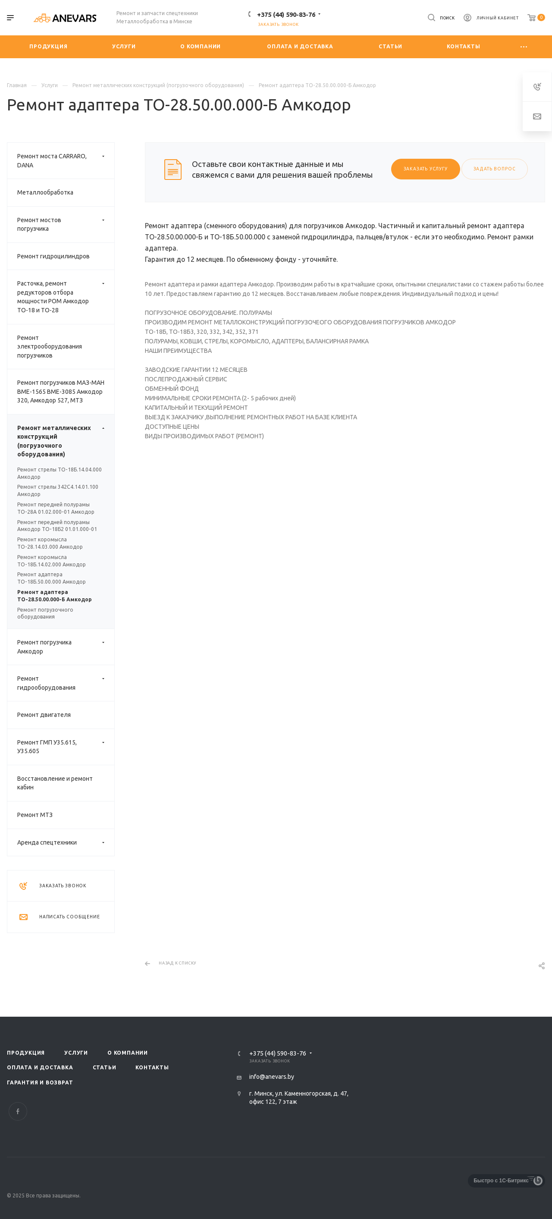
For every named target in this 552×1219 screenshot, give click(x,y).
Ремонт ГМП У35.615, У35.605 (65, 747)
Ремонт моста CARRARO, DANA (65, 161)
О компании (127, 1053)
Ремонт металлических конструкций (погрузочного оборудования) (65, 441)
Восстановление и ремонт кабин (55, 783)
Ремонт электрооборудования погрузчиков (49, 346)
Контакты (152, 1067)
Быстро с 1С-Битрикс (501, 1181)
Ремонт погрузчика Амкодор (65, 647)
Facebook (18, 1111)
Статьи (104, 1067)
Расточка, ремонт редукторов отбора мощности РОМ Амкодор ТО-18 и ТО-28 (65, 297)
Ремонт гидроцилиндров (53, 256)
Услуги (76, 1053)
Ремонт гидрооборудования (65, 683)
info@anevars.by (271, 1076)
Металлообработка (45, 192)
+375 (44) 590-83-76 (286, 14)
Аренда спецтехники (65, 842)
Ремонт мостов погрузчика (65, 224)
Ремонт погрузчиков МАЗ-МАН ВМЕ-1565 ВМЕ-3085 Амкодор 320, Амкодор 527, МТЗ (60, 391)
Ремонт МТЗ (35, 814)
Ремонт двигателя (44, 714)
